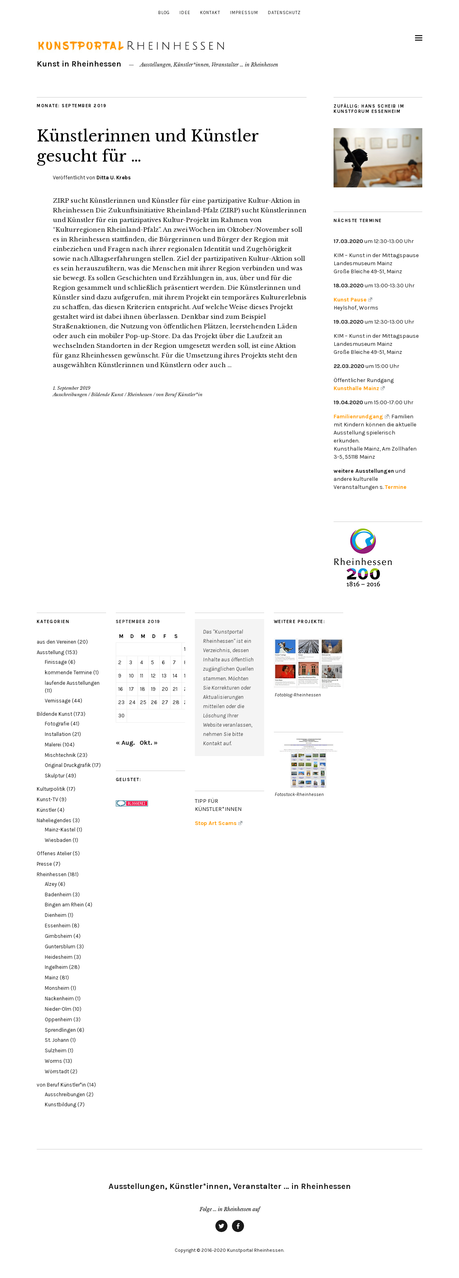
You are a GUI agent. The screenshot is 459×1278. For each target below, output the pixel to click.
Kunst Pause (353, 299)
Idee (184, 12)
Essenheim (58, 926)
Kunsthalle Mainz (359, 388)
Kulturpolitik (51, 789)
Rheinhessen (139, 394)
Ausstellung (50, 652)
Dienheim (56, 915)
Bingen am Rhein (64, 905)
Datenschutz (284, 12)
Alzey (51, 884)
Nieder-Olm (58, 1009)
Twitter (221, 1231)
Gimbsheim (58, 936)
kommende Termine (68, 672)
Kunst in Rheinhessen (79, 64)
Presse (44, 864)
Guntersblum (60, 946)
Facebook (238, 1231)
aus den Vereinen (56, 642)
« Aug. (125, 742)
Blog (164, 12)
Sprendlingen (60, 1030)
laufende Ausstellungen (72, 683)
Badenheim (58, 894)
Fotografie (57, 724)
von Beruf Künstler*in (179, 394)
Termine (396, 487)
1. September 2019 (71, 388)
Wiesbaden (58, 840)
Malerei (53, 745)
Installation (58, 734)
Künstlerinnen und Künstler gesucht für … (158, 145)
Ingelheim (56, 967)
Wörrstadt (57, 1071)
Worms (53, 1061)
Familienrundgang (361, 416)
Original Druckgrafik (68, 765)
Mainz (51, 978)
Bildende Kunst (107, 394)
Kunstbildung (60, 1104)
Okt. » (149, 742)
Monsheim (57, 988)
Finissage (56, 662)
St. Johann (57, 1040)
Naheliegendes (54, 820)
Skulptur (55, 776)
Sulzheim (56, 1050)
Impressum (244, 12)
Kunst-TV (47, 799)
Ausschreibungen (70, 394)
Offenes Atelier (54, 853)
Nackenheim (59, 998)
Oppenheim (58, 1019)
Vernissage (58, 701)
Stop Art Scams (218, 823)
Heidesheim (59, 957)
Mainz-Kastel (60, 830)
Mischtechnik (60, 755)
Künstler (46, 810)
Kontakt (210, 12)
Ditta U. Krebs (113, 178)
